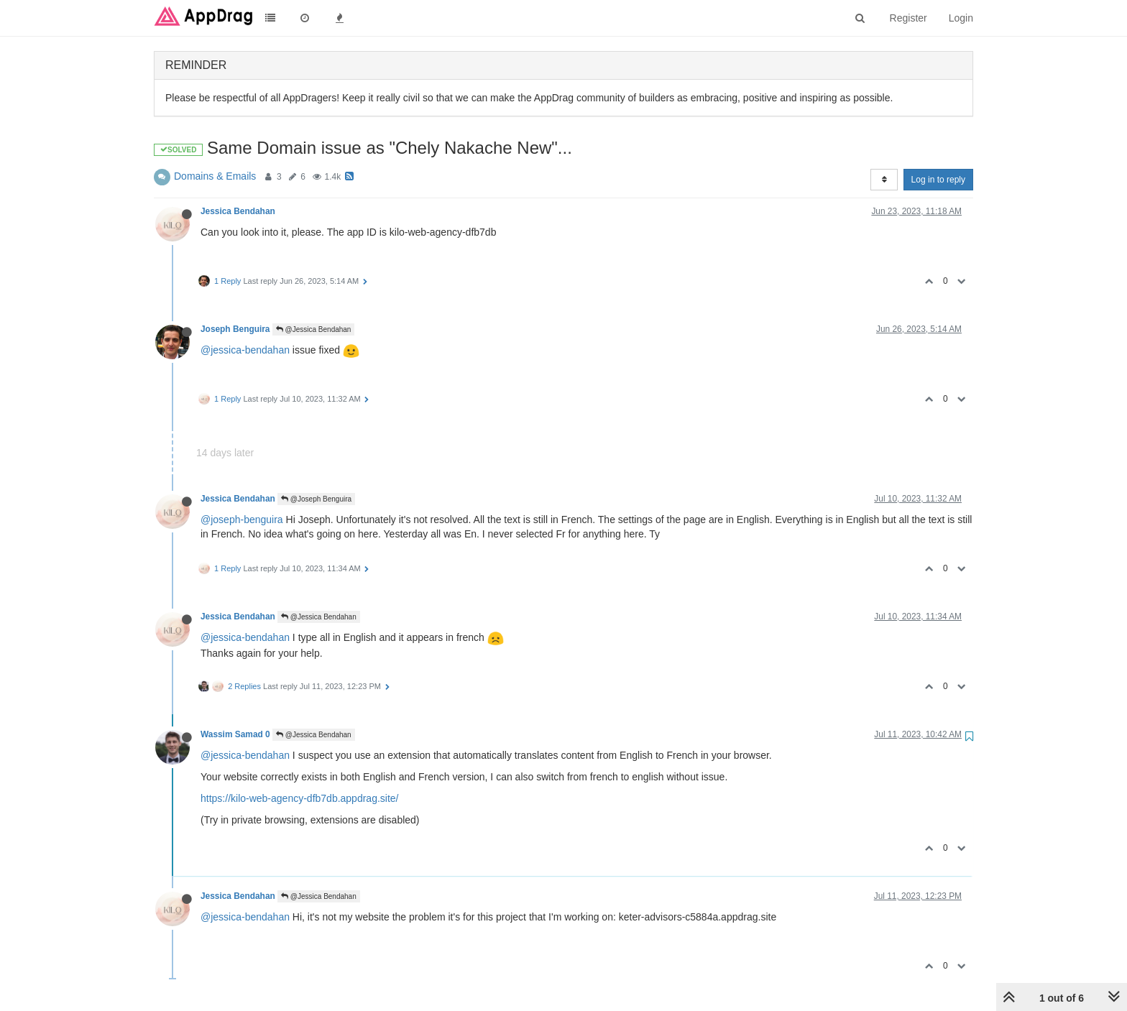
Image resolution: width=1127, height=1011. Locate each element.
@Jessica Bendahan (313, 329)
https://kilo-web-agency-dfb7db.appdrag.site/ (300, 798)
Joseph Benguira (235, 329)
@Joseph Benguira (316, 499)
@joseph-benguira (242, 519)
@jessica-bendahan (245, 350)
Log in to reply (938, 180)
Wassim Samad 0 (235, 734)
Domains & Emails (215, 176)
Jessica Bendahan (238, 211)
